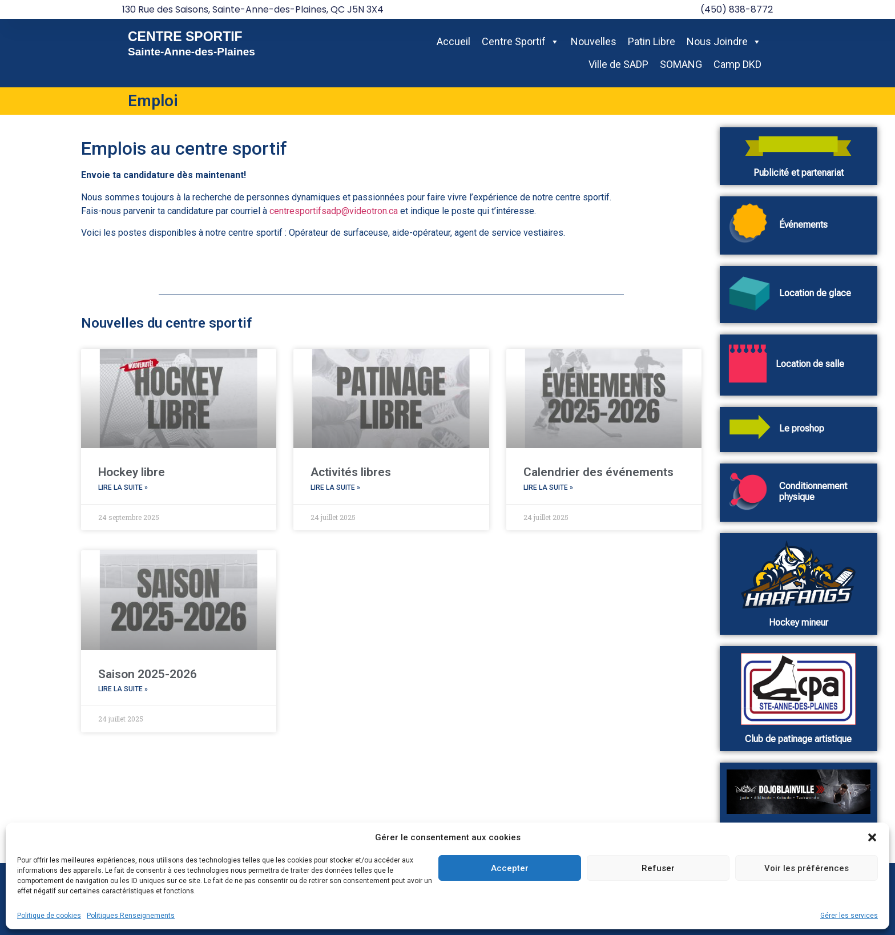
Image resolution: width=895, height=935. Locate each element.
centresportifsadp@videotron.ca (333, 210)
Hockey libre (131, 472)
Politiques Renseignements (131, 916)
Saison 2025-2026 (147, 674)
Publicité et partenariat (798, 172)
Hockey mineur (798, 622)
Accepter (510, 868)
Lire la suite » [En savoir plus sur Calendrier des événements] (548, 487)
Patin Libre (651, 41)
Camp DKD (737, 64)
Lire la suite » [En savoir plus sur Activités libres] (335, 487)
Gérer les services (849, 916)
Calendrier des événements (598, 472)
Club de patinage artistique (798, 739)
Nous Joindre (724, 41)
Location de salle (810, 363)
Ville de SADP (618, 64)
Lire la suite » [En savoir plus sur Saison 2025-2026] (123, 689)
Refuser (658, 868)
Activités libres (351, 472)
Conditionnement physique (813, 491)
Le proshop (801, 428)
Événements (803, 224)
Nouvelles (593, 41)
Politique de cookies (49, 916)
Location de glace (815, 293)
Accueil (453, 41)
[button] (872, 837)
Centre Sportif (520, 41)
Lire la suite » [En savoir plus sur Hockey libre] (123, 487)
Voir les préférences (806, 868)
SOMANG (681, 64)
